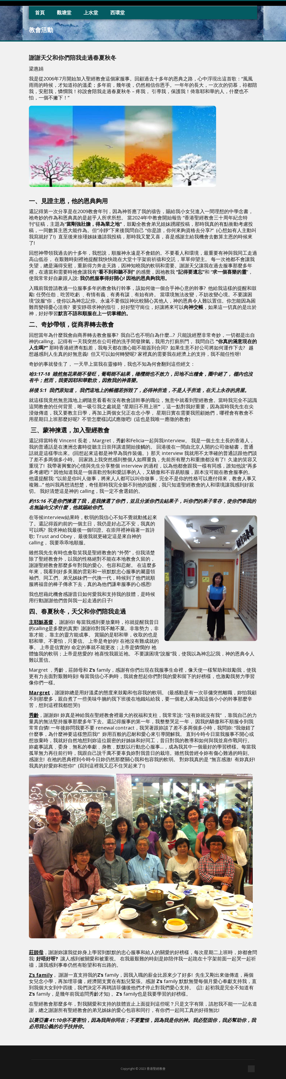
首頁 (40, 12)
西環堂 (117, 12)
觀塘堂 (64, 12)
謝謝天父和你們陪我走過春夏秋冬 (72, 57)
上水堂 (91, 12)
